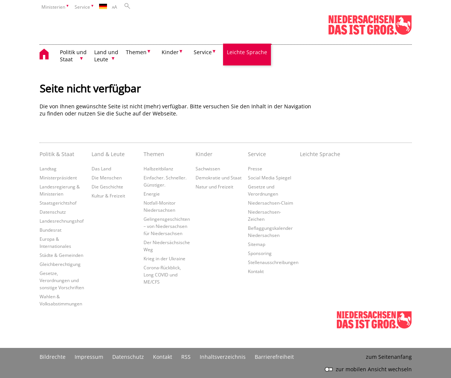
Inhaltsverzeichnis (223, 356)
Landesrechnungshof (62, 221)
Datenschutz (53, 212)
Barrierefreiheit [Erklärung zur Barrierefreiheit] (274, 356)
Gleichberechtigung (60, 264)
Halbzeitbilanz (158, 168)
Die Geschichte (107, 187)
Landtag (48, 168)
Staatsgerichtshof (58, 203)
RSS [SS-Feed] (186, 356)
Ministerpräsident (58, 178)
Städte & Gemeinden (61, 255)
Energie (152, 194)
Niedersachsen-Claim (270, 203)
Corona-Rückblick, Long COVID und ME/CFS (162, 274)
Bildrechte (53, 356)
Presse (255, 168)
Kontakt (256, 271)
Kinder (204, 154)
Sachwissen (208, 168)
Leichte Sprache (247, 52)
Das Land (101, 168)
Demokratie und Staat (219, 178)
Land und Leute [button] (106, 56)
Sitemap (256, 244)
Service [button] (203, 52)
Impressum (89, 356)
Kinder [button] (170, 52)
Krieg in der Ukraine (164, 258)
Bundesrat (50, 230)
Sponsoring (260, 253)
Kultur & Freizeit (108, 196)
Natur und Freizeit (214, 187)
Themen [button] (136, 52)
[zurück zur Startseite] (48, 55)
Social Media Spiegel (269, 178)
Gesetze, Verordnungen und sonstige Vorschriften (62, 280)
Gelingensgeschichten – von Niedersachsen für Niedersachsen (167, 226)
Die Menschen (107, 178)
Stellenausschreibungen (273, 262)
